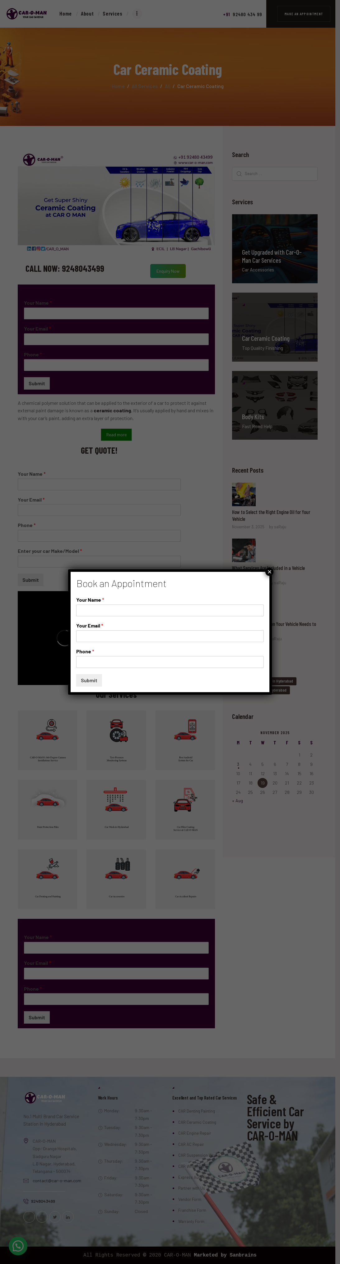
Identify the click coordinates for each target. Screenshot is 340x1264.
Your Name (90, 600)
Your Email (89, 625)
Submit (89, 680)
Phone (85, 651)
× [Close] (269, 572)
